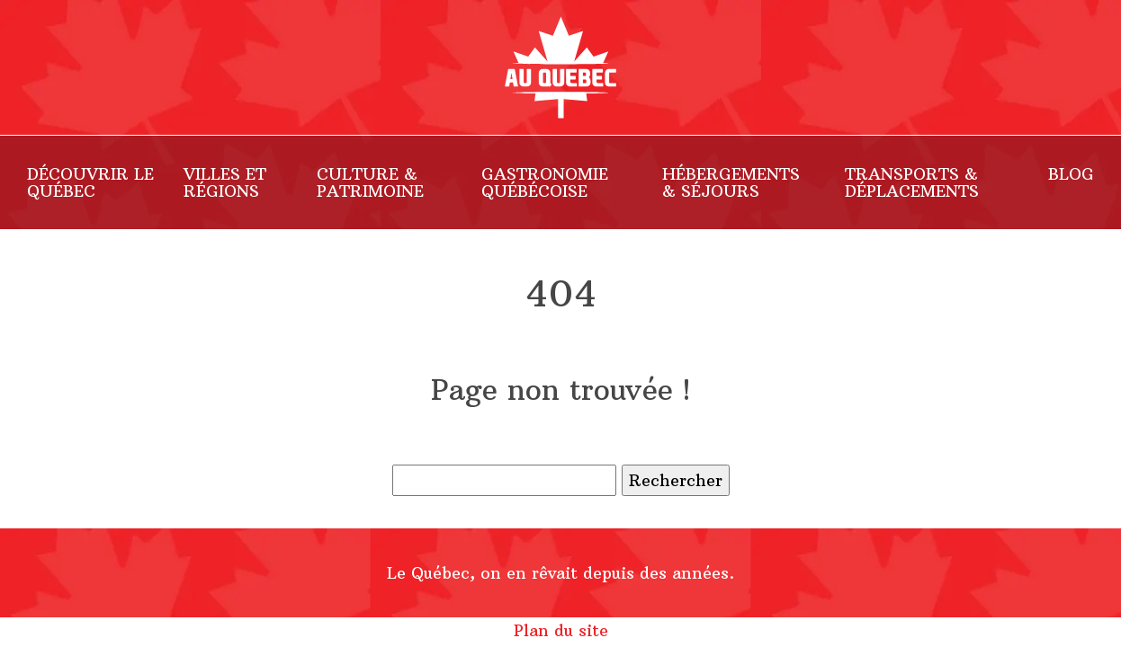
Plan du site (561, 630)
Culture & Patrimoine (370, 182)
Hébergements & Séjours (731, 182)
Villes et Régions (225, 182)
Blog (1071, 173)
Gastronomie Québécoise (544, 182)
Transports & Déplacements (912, 182)
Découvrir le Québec (90, 182)
